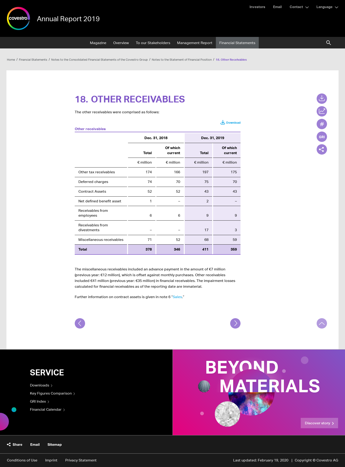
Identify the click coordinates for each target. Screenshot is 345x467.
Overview (121, 43)
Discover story (317, 423)
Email (277, 7)
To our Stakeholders (153, 43)
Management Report (194, 43)
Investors (257, 7)
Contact (296, 7)
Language (324, 7)
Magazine (98, 43)
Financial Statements (237, 43)
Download (233, 122)
